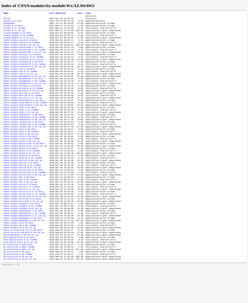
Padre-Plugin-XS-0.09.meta (18, 253)
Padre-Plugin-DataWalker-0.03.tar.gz (24, 85)
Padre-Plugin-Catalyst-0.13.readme (23, 63)
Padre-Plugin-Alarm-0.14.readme (21, 47)
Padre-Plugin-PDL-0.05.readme (20, 203)
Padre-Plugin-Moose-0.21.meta (20, 167)
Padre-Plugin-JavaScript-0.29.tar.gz (24, 143)
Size (80, 13)
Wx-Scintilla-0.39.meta (16, 286)
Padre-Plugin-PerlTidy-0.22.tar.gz (23, 228)
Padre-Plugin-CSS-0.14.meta (19, 77)
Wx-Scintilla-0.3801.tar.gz (19, 283)
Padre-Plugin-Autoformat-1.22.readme (24, 55)
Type (89, 13)
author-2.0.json (12, 22)
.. (4, 16)
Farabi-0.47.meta (13, 27)
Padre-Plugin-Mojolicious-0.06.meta (23, 162)
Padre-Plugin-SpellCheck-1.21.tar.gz (24, 244)
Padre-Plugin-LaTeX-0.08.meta (20, 154)
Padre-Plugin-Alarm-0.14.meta (20, 44)
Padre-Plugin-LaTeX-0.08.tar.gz (21, 159)
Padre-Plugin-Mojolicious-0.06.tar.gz (25, 165)
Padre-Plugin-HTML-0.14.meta (19, 121)
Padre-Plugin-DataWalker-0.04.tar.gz (24, 93)
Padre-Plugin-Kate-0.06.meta (19, 145)
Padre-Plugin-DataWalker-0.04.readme (24, 90)
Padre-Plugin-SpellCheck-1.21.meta (23, 239)
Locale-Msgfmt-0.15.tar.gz (18, 41)
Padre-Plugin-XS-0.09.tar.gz (19, 258)
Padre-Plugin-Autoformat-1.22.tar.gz (24, 58)
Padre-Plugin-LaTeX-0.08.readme (21, 156)
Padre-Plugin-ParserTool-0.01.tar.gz (24, 198)
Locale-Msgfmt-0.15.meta (17, 36)
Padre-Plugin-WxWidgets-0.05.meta (22, 247)
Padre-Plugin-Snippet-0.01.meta (21, 231)
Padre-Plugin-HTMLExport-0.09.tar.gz (24, 134)
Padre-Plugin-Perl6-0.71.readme (21, 211)
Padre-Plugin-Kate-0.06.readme (20, 148)
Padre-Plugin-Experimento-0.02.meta (23, 112)
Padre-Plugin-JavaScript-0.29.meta (23, 137)
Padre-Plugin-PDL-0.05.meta (19, 200)
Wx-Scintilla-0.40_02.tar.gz (19, 294)
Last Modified (57, 13)
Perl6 (6, 19)
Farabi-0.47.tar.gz (14, 33)
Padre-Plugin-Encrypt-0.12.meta (21, 104)
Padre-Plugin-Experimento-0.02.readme (25, 115)
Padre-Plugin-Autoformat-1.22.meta (23, 52)
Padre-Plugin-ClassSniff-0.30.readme (24, 71)
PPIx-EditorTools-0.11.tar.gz (20, 275)
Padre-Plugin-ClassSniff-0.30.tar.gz (24, 74)
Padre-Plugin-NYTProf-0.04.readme (22, 178)
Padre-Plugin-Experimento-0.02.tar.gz (25, 118)
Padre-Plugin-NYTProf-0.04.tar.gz (22, 181)
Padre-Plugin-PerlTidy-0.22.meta (22, 225)
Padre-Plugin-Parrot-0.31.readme (22, 187)
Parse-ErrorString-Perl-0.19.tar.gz (23, 264)
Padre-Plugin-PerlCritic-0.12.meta (23, 217)
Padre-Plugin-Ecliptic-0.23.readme (23, 99)
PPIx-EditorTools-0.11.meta (19, 269)
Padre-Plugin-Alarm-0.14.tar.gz (21, 49)
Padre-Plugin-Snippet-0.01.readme (22, 233)
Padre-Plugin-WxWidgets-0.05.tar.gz (23, 250)
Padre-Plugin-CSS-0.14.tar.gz (20, 82)
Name (6, 13)
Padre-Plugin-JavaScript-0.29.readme (24, 140)
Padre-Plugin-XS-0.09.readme (19, 255)
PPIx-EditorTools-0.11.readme (20, 272)
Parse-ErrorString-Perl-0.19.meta (22, 261)
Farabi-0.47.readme (14, 30)
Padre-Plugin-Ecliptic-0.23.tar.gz (23, 101)
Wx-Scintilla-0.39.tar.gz (17, 291)
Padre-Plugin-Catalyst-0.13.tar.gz (23, 66)
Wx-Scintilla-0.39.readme (17, 288)
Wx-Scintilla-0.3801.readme (19, 280)
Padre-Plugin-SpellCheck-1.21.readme (24, 242)
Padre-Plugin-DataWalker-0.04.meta (23, 88)
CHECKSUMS (8, 25)
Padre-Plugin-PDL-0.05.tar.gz (20, 206)
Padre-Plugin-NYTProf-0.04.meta (21, 176)
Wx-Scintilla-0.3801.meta (17, 277)
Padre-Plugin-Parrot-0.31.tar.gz (22, 189)
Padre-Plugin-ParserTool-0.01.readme (24, 195)
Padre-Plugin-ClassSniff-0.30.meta (23, 69)
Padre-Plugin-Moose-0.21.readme (21, 170)
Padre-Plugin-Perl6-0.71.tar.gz (21, 214)
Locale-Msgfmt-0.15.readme (18, 38)
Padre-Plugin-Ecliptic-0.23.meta (22, 96)
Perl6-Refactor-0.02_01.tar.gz (20, 266)
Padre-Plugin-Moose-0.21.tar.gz (21, 173)
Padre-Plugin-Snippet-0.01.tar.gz (22, 236)
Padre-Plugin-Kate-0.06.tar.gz (20, 151)
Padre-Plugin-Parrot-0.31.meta (20, 184)
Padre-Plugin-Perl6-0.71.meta (20, 209)
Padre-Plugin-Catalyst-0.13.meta (22, 60)
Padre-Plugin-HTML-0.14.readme (20, 123)
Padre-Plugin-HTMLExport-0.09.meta (23, 129)
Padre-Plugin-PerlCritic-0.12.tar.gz (24, 222)
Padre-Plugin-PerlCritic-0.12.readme (24, 220)
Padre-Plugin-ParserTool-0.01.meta (23, 192)
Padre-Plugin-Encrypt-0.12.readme (22, 107)
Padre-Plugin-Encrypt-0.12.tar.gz (22, 110)
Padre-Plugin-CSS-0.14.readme (20, 79)
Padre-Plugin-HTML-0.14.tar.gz (20, 126)
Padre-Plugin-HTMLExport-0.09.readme (24, 132)
